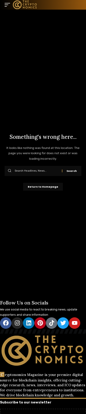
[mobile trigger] (8, 5)
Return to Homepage (43, 187)
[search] (78, 5)
